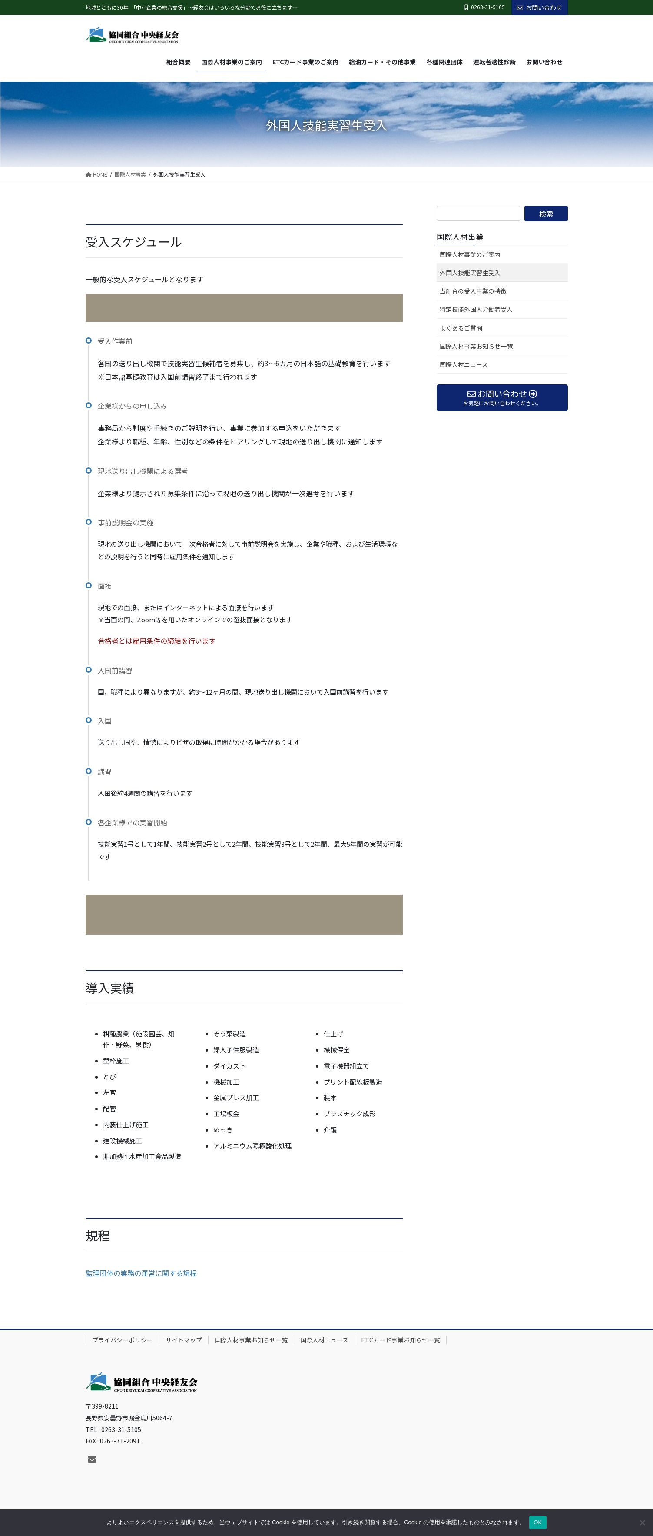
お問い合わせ (539, 7)
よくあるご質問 (461, 328)
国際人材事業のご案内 (470, 254)
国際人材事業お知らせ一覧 (476, 346)
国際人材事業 (460, 236)
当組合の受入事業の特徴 (473, 291)
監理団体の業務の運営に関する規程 (141, 1273)
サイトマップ (184, 1340)
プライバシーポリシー (122, 1340)
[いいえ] (642, 1522)
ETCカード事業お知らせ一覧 (400, 1340)
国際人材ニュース (464, 364)
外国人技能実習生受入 (470, 272)
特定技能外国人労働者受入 (476, 309)
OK (538, 1522)
